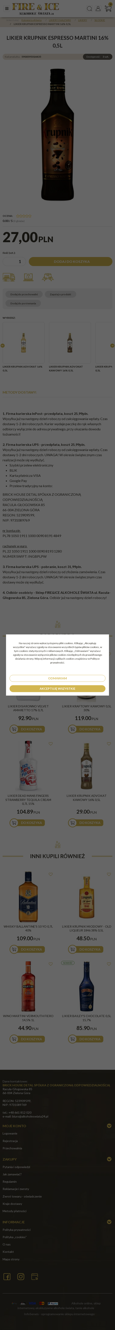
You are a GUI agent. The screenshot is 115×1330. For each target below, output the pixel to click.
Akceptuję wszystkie (57, 688)
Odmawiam (57, 678)
